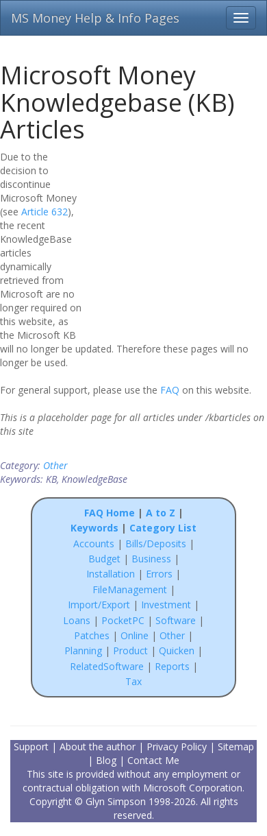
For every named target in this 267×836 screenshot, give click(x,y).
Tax (133, 681)
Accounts (93, 543)
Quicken (176, 650)
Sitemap (236, 746)
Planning (83, 650)
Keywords (94, 527)
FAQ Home (109, 512)
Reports (172, 666)
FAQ (169, 389)
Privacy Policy (177, 746)
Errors (160, 573)
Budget (104, 558)
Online (134, 635)
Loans (76, 620)
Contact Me (153, 760)
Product (130, 650)
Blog (106, 760)
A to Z (160, 512)
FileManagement (129, 589)
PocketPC (122, 620)
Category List (162, 527)
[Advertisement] (179, 238)
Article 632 (44, 211)
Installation (112, 573)
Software (175, 620)
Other (55, 465)
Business (152, 558)
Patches (92, 635)
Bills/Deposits (155, 543)
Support (31, 746)
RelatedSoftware (107, 666)
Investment (166, 604)
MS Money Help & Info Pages (95, 18)
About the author (98, 746)
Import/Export (99, 604)
